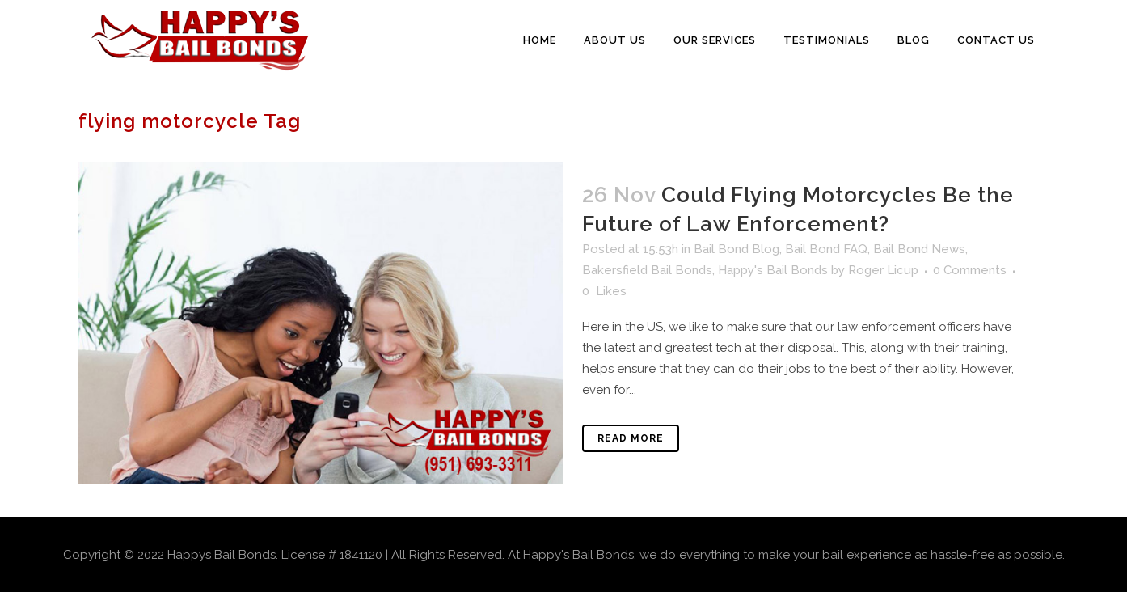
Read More (630, 438)
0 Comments (970, 270)
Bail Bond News (919, 249)
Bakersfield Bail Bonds (647, 270)
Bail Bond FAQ (826, 249)
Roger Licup (883, 270)
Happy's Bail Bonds (773, 270)
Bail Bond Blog (736, 249)
